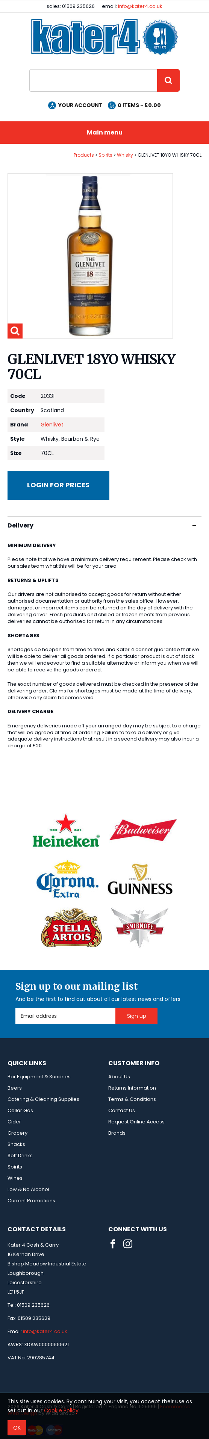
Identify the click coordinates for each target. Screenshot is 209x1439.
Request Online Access (136, 1121)
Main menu (105, 132)
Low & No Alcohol (28, 1189)
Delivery (102, 525)
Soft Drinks (20, 1155)
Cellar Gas (20, 1110)
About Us (119, 1076)
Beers (15, 1087)
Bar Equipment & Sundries (39, 1076)
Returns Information (132, 1087)
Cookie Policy (61, 1410)
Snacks (16, 1144)
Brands (117, 1133)
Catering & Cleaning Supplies (43, 1099)
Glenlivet (52, 424)
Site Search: (29, 69)
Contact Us (121, 1110)
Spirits (105, 155)
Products (84, 155)
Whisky (125, 155)
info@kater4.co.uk (140, 6)
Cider (14, 1121)
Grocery (17, 1133)
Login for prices (58, 485)
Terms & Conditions (132, 1099)
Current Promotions (31, 1200)
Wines (15, 1178)
